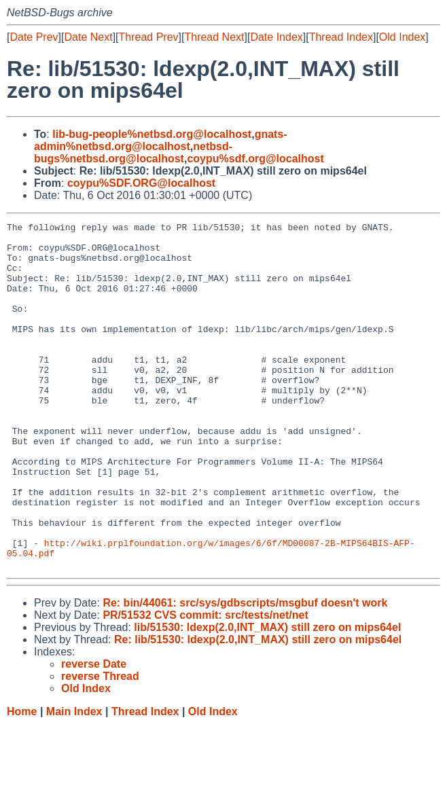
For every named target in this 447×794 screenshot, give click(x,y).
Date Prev (34, 37)
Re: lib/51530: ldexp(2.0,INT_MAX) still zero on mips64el (257, 709)
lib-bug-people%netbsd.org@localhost (151, 134)
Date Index (276, 37)
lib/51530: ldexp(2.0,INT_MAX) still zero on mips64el (267, 696)
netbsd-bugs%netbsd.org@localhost (133, 152)
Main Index (74, 781)
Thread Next (214, 37)
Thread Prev (149, 37)
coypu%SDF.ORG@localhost (141, 183)
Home (22, 781)
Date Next (88, 37)
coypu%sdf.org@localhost (255, 158)
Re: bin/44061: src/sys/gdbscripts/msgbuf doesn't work (245, 672)
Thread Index (341, 37)
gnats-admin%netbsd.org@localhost (160, 140)
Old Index (402, 37)
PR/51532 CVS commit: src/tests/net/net (205, 684)
